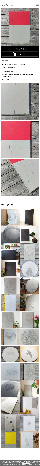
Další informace (35, 464)
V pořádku (26, 464)
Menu (36, 4)
